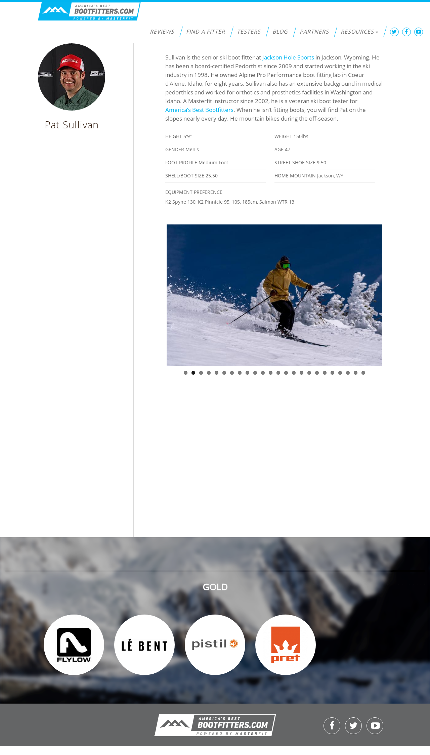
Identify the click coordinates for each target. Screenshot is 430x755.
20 (332, 373)
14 (286, 373)
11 (263, 373)
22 (348, 373)
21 (340, 373)
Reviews (162, 31)
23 (355, 373)
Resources (359, 31)
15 (294, 373)
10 (255, 373)
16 (301, 373)
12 (270, 373)
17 (309, 373)
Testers (249, 31)
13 (278, 373)
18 (317, 373)
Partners (314, 31)
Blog (280, 31)
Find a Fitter (205, 31)
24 (363, 373)
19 (325, 373)
